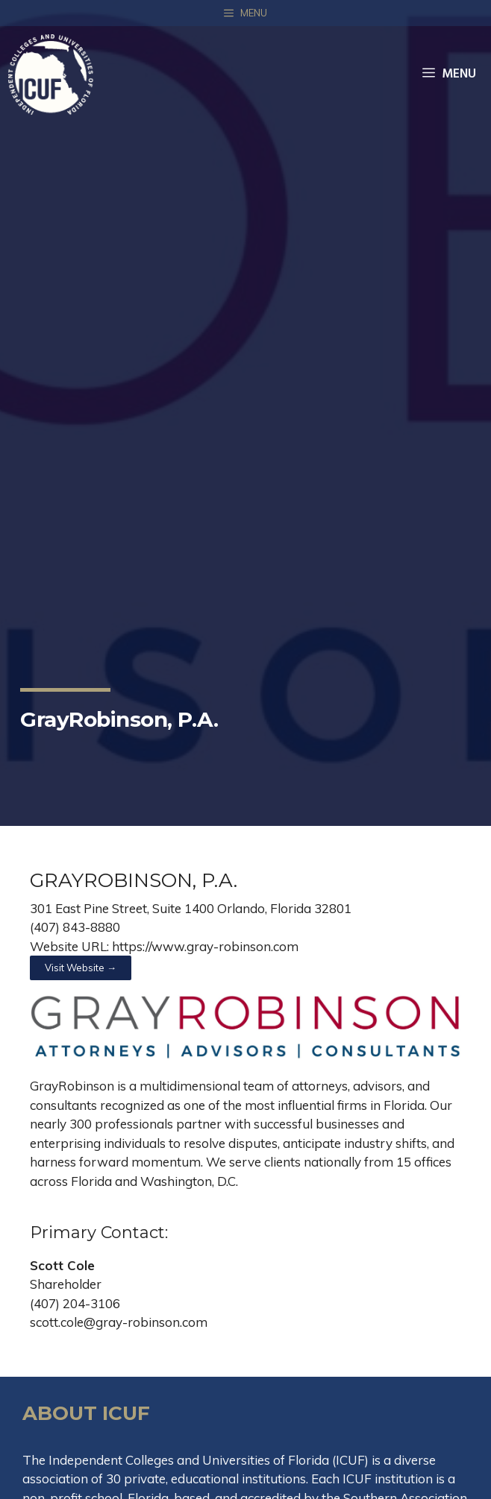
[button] (80, 968)
